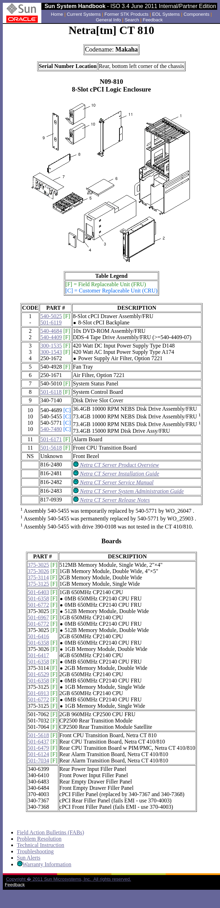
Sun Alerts (28, 858)
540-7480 (51, 429)
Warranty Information (46, 864)
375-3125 (38, 584)
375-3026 (38, 571)
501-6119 (51, 322)
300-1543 (51, 352)
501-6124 (38, 754)
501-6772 (38, 605)
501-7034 (38, 761)
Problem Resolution (39, 839)
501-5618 (51, 448)
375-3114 (38, 577)
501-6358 (38, 598)
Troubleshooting (35, 851)
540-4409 (51, 337)
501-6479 (38, 748)
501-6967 (38, 617)
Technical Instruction (40, 845)
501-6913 (38, 693)
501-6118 (51, 392)
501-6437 (38, 742)
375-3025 (38, 565)
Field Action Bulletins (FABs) (50, 832)
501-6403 (38, 592)
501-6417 (38, 655)
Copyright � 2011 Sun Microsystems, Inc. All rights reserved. (68, 879)
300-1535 (51, 346)
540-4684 (51, 331)
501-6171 (51, 439)
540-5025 (51, 316)
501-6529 (38, 674)
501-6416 (38, 636)
